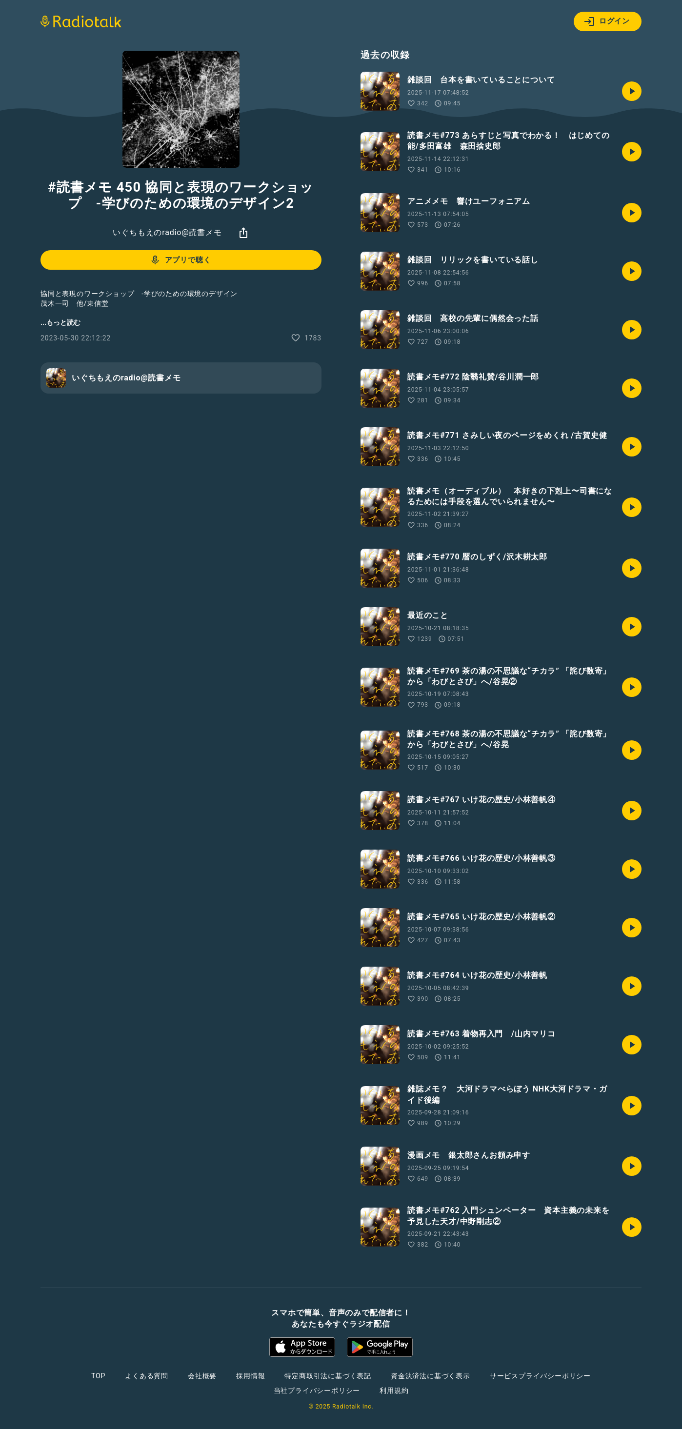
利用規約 (394, 1390)
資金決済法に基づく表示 (430, 1376)
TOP (98, 1376)
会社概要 (202, 1376)
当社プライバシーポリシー (317, 1390)
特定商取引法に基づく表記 (327, 1376)
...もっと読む (60, 322)
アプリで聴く (180, 260)
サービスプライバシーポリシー (540, 1376)
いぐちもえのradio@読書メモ (167, 232)
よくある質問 (146, 1376)
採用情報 (250, 1376)
